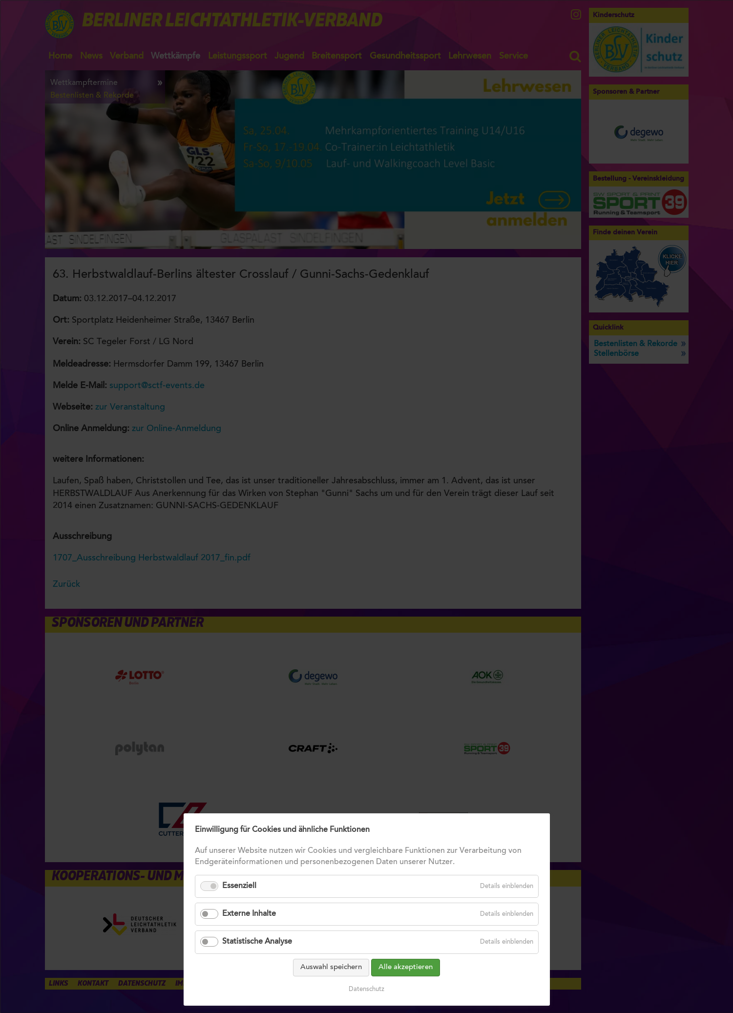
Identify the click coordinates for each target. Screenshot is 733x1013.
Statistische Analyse (257, 958)
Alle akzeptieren (405, 983)
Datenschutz (366, 1005)
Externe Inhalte (249, 929)
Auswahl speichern (331, 983)
